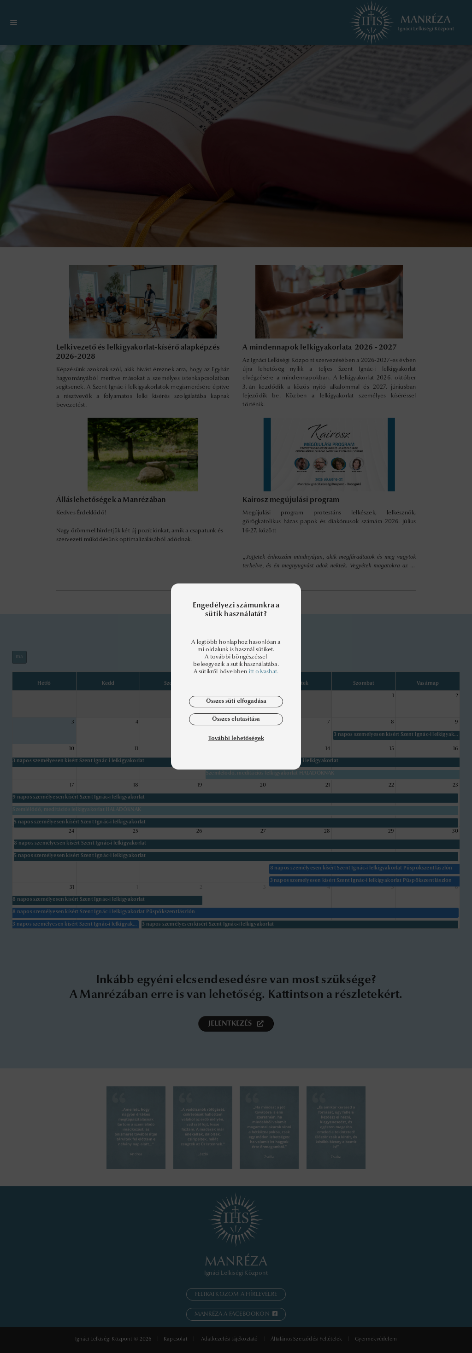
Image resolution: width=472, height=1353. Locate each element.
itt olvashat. (264, 672)
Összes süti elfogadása (236, 701)
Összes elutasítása (236, 719)
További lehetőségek (236, 738)
